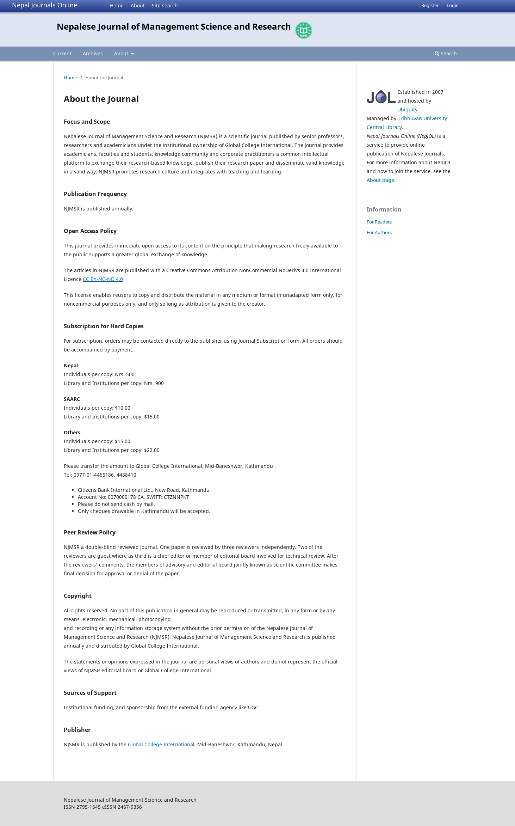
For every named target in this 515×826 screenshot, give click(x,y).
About (138, 5)
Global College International (161, 744)
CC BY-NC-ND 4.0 (103, 279)
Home (117, 5)
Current (62, 53)
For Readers (379, 222)
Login (453, 5)
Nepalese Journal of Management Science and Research (174, 26)
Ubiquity (407, 109)
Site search (165, 5)
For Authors (379, 232)
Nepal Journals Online (44, 5)
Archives (93, 53)
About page (380, 180)
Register (430, 5)
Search (446, 53)
